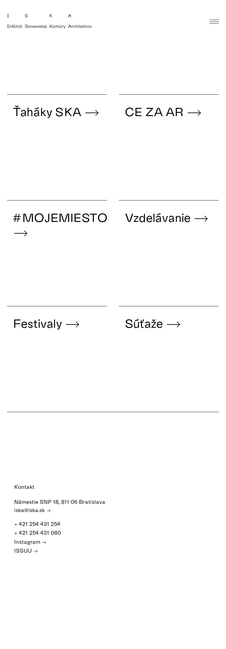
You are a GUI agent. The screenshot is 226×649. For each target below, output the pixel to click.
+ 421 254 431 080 (40, 532)
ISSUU (26, 550)
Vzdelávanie (167, 217)
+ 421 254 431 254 (40, 523)
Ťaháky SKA (56, 111)
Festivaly (46, 323)
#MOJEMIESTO (60, 224)
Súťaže (153, 323)
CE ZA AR (163, 111)
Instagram (30, 541)
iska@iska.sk (32, 510)
